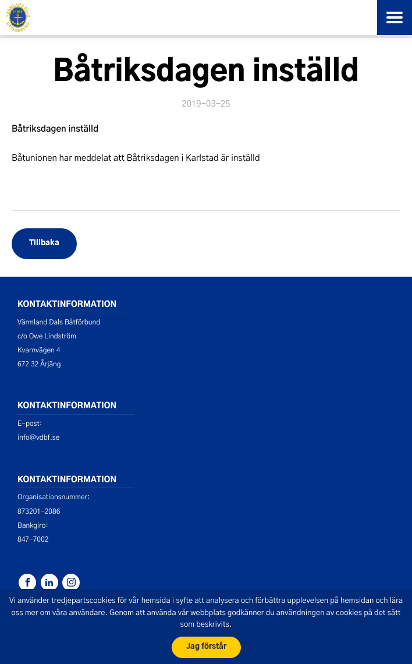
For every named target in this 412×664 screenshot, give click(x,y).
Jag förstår (206, 647)
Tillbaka (44, 243)
